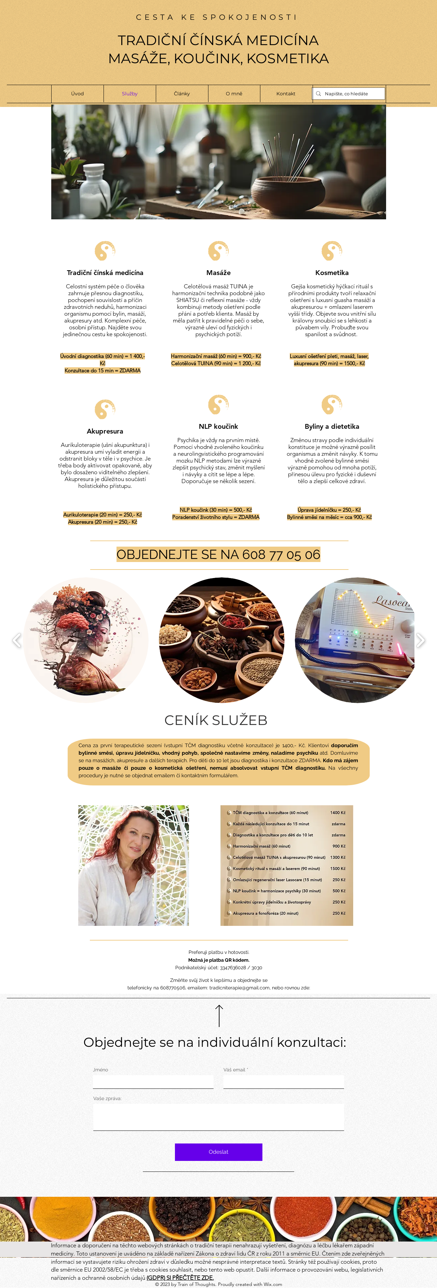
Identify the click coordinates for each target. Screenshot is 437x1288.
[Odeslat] (218, 1152)
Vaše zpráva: (107, 1098)
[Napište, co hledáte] (347, 93)
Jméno (100, 1069)
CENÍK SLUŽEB (216, 720)
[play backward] (17, 640)
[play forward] (420, 640)
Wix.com (273, 1284)
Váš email (234, 1069)
